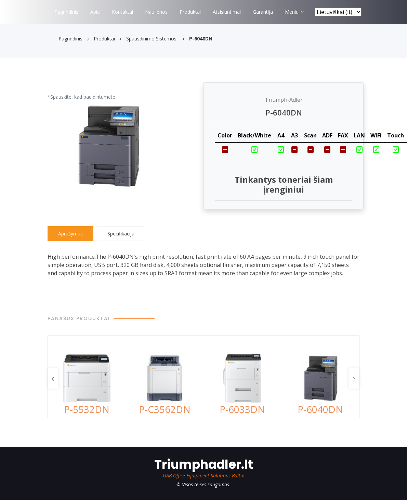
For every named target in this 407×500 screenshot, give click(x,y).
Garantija (263, 12)
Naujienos (156, 12)
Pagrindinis (66, 12)
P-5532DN (86, 409)
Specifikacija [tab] (120, 233)
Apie (95, 12)
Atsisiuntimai (227, 12)
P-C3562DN (165, 409)
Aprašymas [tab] (70, 233)
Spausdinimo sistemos (155, 38)
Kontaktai (122, 12)
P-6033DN (242, 409)
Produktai (190, 12)
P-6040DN (320, 409)
